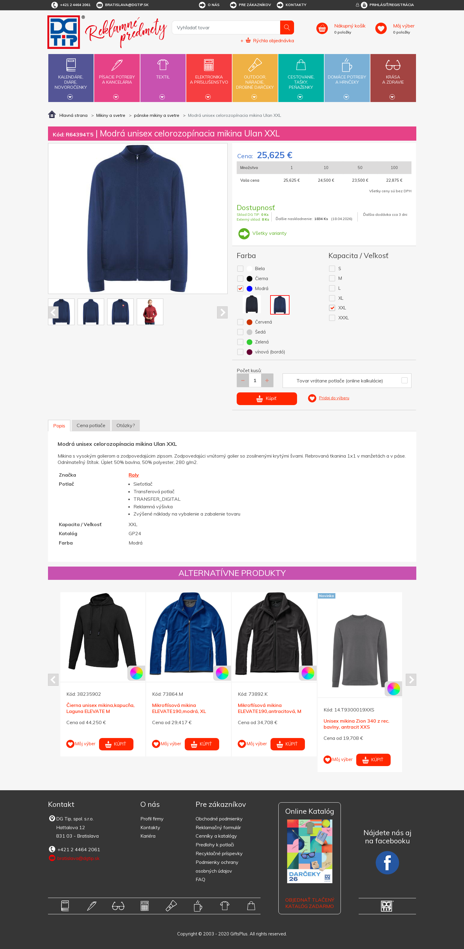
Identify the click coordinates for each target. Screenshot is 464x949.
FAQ (200, 879)
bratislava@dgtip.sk (122, 5)
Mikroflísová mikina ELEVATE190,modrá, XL (179, 708)
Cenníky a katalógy (216, 836)
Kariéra (147, 836)
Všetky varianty (262, 233)
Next (222, 312)
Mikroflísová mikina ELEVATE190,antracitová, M (269, 708)
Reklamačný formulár (218, 827)
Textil (163, 73)
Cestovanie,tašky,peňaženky (301, 77)
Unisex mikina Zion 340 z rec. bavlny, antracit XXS (356, 724)
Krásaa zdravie (393, 76)
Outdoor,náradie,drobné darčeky (255, 77)
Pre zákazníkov (250, 5)
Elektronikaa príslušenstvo (209, 76)
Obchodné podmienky (219, 819)
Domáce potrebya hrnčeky (347, 76)
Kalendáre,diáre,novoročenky (71, 77)
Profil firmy (152, 819)
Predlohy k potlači (215, 845)
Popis (59, 426)
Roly (134, 475)
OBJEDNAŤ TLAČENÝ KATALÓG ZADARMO (309, 903)
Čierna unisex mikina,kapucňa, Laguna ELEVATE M (100, 708)
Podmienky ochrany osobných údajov (217, 866)
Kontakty (291, 5)
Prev (53, 312)
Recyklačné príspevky (219, 853)
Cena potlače (91, 425)
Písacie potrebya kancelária (116, 76)
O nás (208, 5)
